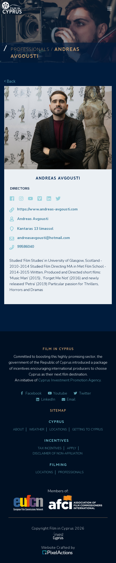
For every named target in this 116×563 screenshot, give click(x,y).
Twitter (82, 393)
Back (10, 81)
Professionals (71, 472)
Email (68, 399)
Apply (71, 448)
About (18, 429)
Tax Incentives (50, 448)
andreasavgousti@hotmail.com (39, 238)
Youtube (57, 393)
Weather (36, 429)
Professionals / (32, 49)
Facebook (31, 393)
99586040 (21, 246)
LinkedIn (45, 399)
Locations (58, 429)
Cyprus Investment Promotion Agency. (69, 380)
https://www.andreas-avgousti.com (43, 209)
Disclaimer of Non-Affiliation (57, 453)
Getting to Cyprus (87, 429)
